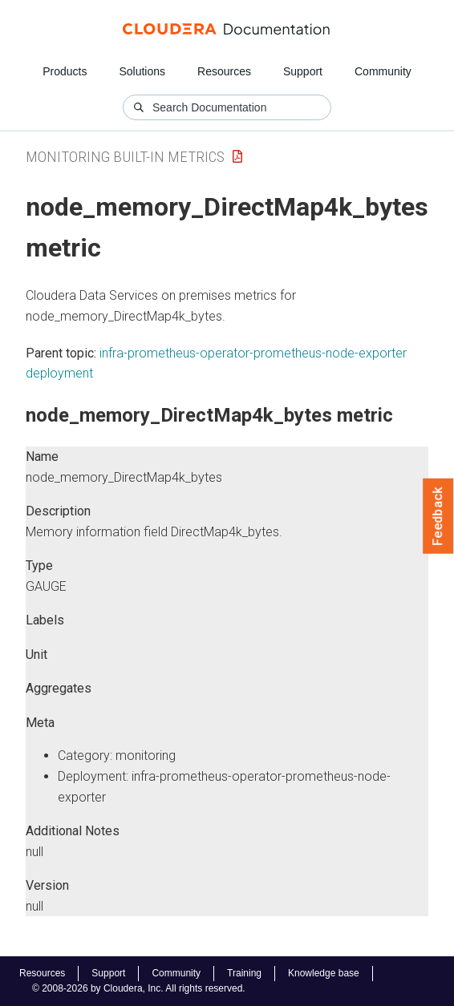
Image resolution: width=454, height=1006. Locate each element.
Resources (224, 71)
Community (383, 71)
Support (302, 71)
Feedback (438, 516)
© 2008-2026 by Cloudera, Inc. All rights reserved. (138, 988)
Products (65, 71)
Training (244, 973)
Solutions (142, 71)
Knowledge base (323, 973)
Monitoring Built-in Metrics (125, 156)
